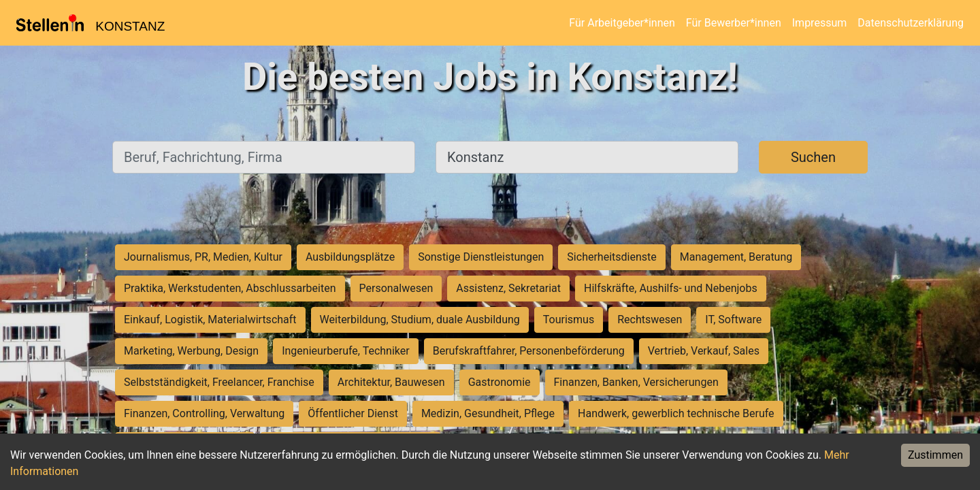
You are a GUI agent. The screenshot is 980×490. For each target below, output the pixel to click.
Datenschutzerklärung (911, 22)
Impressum (819, 22)
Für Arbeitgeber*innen (621, 22)
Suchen (813, 157)
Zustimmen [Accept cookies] (935, 454)
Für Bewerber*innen (733, 22)
